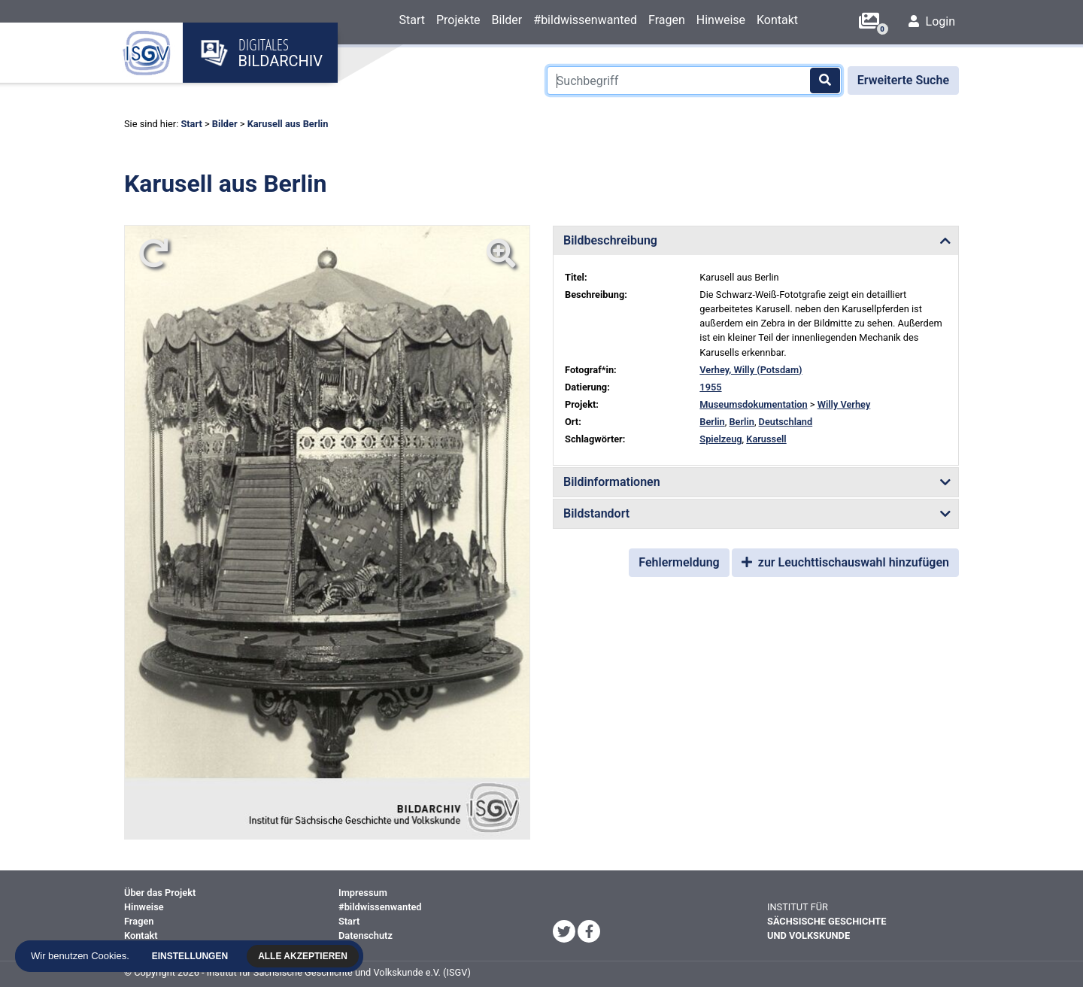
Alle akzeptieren (304, 956)
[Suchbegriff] (694, 80)
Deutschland (786, 421)
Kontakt (777, 20)
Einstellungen (191, 956)
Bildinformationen (611, 482)
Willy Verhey (844, 404)
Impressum (362, 892)
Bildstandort (596, 513)
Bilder (507, 20)
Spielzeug (720, 439)
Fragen (666, 20)
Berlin (711, 421)
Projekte (458, 20)
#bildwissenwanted (585, 20)
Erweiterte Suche (903, 80)
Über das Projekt (160, 892)
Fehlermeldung (679, 562)
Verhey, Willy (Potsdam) (750, 369)
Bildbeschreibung (610, 240)
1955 (710, 387)
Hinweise (720, 20)
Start (411, 20)
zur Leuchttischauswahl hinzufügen (845, 562)
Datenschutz (365, 935)
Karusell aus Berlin (288, 123)
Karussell (766, 439)
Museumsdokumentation (753, 404)
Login (932, 21)
